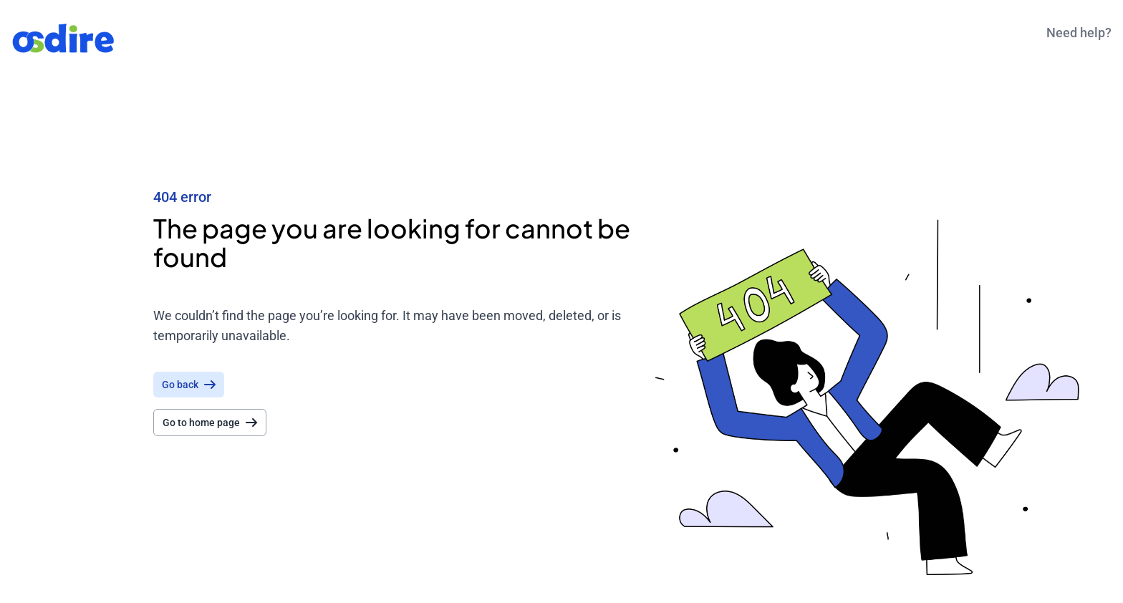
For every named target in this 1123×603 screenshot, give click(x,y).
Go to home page (210, 422)
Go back (189, 384)
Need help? (1079, 32)
